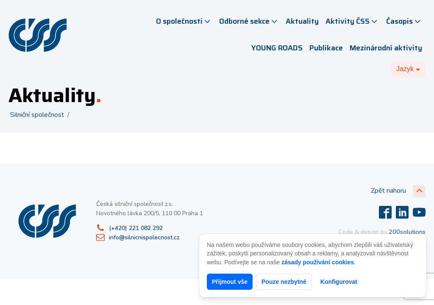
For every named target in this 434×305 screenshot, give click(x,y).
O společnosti (184, 21)
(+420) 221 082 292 (136, 228)
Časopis (404, 21)
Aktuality (302, 21)
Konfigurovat (338, 281)
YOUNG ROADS (277, 48)
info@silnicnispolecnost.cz (144, 237)
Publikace (326, 48)
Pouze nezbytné (284, 281)
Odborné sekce (249, 21)
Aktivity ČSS (352, 21)
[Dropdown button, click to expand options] (408, 69)
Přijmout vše (230, 281)
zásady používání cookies (317, 262)
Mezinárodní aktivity (386, 48)
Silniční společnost (37, 114)
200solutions (407, 231)
